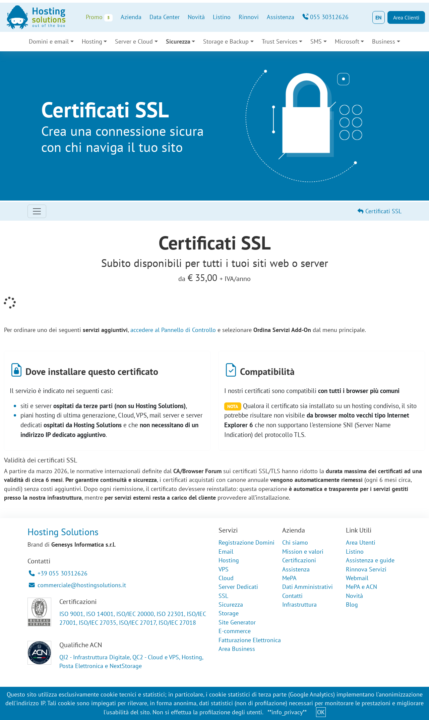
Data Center (164, 17)
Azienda (131, 17)
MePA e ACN (361, 587)
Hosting (92, 41)
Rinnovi (249, 17)
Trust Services (280, 41)
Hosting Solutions (63, 531)
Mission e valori (302, 551)
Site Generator (237, 622)
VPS (224, 569)
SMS (316, 41)
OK (321, 712)
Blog (352, 604)
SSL (223, 596)
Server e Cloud (134, 41)
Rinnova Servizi (366, 569)
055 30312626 (325, 17)
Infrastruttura (299, 604)
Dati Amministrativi (307, 587)
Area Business (237, 649)
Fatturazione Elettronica (250, 640)
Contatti (292, 596)
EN (378, 17)
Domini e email (49, 41)
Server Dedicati (238, 587)
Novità (196, 17)
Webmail (357, 578)
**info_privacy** (287, 712)
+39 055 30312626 (58, 573)
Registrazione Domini (246, 542)
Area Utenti (360, 542)
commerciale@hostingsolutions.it (77, 585)
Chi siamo (295, 542)
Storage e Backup (226, 41)
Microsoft (347, 41)
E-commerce (235, 631)
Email (226, 551)
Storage (229, 613)
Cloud (226, 578)
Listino (222, 17)
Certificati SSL (380, 211)
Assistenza (280, 17)
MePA (289, 578)
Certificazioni (299, 560)
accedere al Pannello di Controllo (173, 330)
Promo (99, 17)
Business (383, 41)
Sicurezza (178, 41)
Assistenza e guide (370, 560)
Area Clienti (406, 17)
